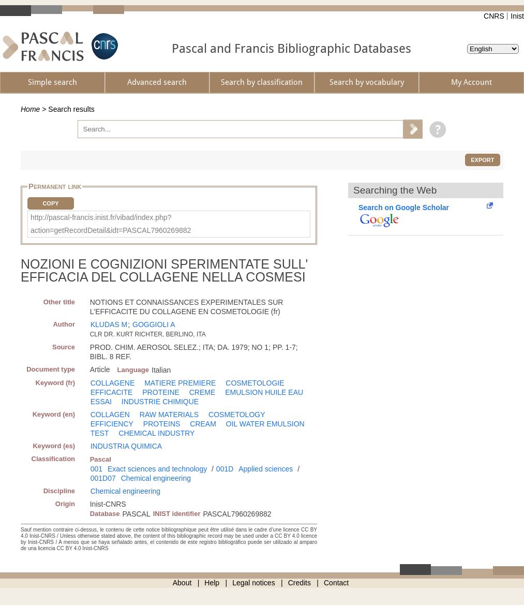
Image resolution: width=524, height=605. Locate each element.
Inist (517, 16)
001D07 (103, 478)
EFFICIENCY (112, 424)
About (182, 583)
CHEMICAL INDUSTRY (156, 433)
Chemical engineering (156, 478)
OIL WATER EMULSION (265, 424)
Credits (299, 583)
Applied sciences (265, 469)
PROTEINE (160, 392)
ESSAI (101, 401)
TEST (100, 433)
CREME (202, 392)
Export (482, 160)
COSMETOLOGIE (255, 383)
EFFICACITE (112, 392)
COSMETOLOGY (236, 414)
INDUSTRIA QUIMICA (126, 446)
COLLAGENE (113, 383)
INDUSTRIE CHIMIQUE (160, 401)
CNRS (494, 16)
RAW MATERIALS (169, 414)
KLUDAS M (109, 324)
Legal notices (253, 583)
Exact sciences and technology (157, 469)
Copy (50, 203)
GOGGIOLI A (153, 324)
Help (211, 583)
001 (96, 469)
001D (224, 469)
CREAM (203, 424)
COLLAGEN (110, 414)
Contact (336, 583)
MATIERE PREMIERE (180, 383)
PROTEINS (162, 424)
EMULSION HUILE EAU (264, 392)
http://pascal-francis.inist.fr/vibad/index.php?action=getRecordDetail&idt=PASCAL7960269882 (111, 223)
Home (30, 109)
